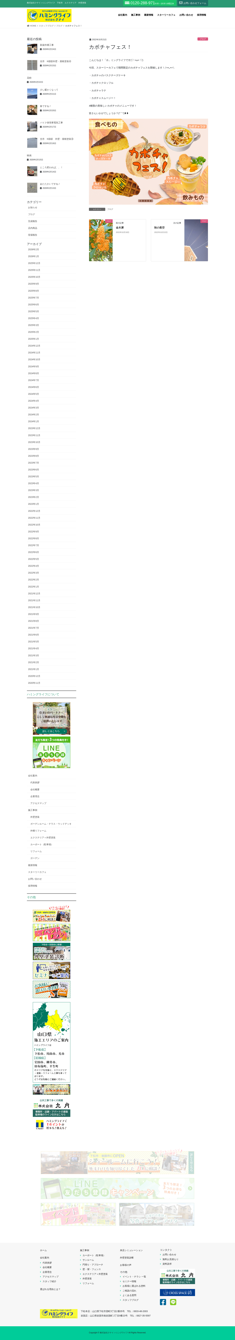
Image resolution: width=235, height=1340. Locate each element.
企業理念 (34, 796)
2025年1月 (33, 339)
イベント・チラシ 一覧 (134, 1276)
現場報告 (32, 235)
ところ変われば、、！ (51, 167)
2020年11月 (34, 683)
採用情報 (32, 885)
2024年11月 (34, 352)
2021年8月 (33, 621)
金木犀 (120, 227)
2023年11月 (34, 435)
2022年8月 (33, 538)
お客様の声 (125, 1265)
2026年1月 (33, 256)
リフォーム (36, 851)
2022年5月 (33, 559)
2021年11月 (34, 600)
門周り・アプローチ (93, 1264)
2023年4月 (33, 483)
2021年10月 (34, 607)
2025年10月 (34, 277)
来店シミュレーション (131, 1250)
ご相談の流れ (129, 1290)
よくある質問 (129, 1295)
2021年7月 (33, 628)
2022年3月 (33, 572)
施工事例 (32, 810)
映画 (29, 155)
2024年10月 (34, 359)
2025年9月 (33, 283)
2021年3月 (33, 655)
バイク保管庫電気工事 (51, 122)
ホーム (43, 1250)
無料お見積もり (171, 1259)
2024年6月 (33, 387)
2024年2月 (33, 414)
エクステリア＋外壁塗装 (42, 837)
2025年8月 (33, 290)
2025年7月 (33, 297)
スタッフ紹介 (49, 1281)
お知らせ (32, 207)
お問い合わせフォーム (192, 2)
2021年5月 (33, 641)
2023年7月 (33, 462)
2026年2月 (33, 249)
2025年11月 (34, 270)
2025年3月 (33, 325)
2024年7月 (33, 380)
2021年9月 (33, 614)
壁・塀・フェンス (92, 1269)
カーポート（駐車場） (41, 844)
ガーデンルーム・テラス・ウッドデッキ (50, 824)
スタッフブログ (131, 1300)
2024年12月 (34, 345)
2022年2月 (33, 579)
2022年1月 (33, 586)
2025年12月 (34, 263)
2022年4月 (33, 566)
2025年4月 (33, 318)
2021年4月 (33, 648)
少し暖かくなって (49, 89)
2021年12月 (34, 593)
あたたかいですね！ (50, 184)
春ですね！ (45, 106)
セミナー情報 (129, 1281)
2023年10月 (34, 442)
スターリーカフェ (37, 872)
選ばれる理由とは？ (50, 1289)
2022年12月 (34, 511)
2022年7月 (33, 545)
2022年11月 (34, 518)
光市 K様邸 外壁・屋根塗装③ (56, 139)
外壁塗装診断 (127, 1257)
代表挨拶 (34, 782)
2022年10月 (34, 524)
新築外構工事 (47, 45)
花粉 (29, 77)
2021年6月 (33, 634)
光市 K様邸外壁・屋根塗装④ (55, 61)
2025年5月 (33, 311)
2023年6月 (33, 469)
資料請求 (167, 1264)
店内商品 (32, 228)
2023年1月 (33, 504)
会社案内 (32, 775)
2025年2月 (33, 332)
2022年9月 (33, 531)
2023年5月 (33, 476)
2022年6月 (33, 552)
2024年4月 (33, 400)
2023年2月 (33, 497)
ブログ (203, 39)
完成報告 (32, 221)
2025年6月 (33, 304)
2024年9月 (33, 366)
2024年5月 (33, 394)
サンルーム (88, 1260)
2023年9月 (33, 449)
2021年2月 (33, 662)
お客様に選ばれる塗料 (134, 1286)
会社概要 (34, 789)
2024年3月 (33, 407)
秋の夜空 (159, 227)
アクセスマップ (38, 803)
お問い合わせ (35, 879)
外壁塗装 (34, 817)
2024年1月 (33, 421)
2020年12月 (34, 676)
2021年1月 (33, 669)
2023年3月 (33, 490)
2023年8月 (33, 456)
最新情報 (32, 865)
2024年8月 (33, 373)
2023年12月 (34, 428)
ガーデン (34, 858)
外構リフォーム (38, 830)
